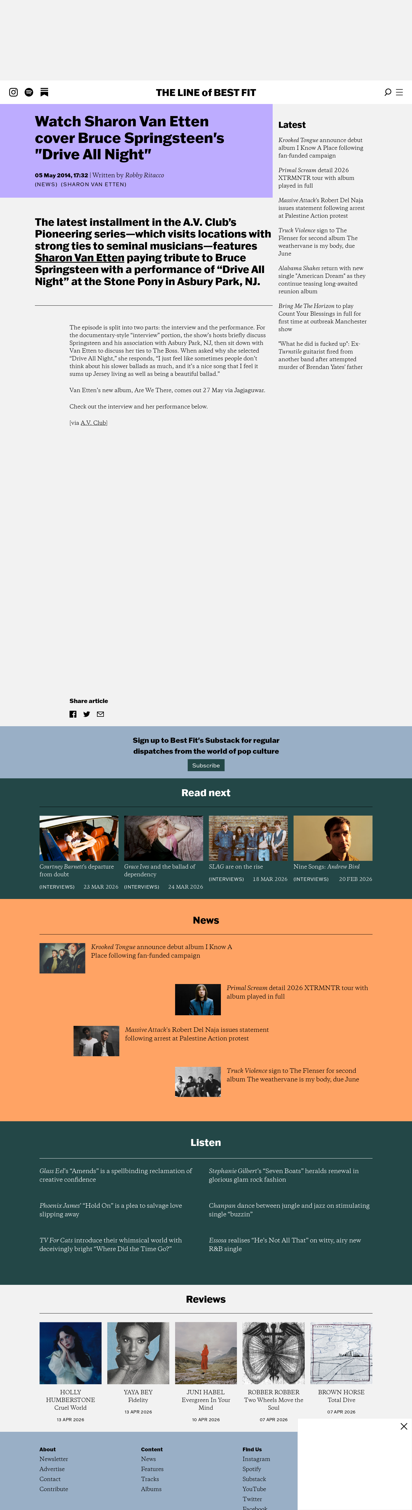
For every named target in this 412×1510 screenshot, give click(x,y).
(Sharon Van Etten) (93, 184)
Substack (254, 1479)
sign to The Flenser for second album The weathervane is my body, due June (318, 242)
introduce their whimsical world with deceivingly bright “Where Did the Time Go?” (110, 1245)
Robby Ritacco (144, 175)
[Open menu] (399, 92)
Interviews (57, 887)
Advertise (52, 1469)
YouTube (254, 1489)
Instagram (256, 1459)
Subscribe (206, 765)
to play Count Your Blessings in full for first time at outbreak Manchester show (322, 318)
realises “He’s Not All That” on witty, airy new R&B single (285, 1245)
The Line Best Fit (206, 92)
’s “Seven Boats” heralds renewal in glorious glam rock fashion (284, 1175)
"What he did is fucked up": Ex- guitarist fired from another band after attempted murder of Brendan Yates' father (320, 355)
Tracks (150, 1479)
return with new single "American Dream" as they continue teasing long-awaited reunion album (322, 280)
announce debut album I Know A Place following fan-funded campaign (320, 148)
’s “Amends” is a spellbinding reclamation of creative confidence (115, 1175)
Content (152, 1449)
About (47, 1449)
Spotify (252, 1469)
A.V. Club (93, 423)
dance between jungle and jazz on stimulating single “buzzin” (289, 1210)
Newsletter (53, 1459)
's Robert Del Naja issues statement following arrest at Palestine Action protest (321, 208)
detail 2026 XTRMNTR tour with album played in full (316, 178)
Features (152, 1469)
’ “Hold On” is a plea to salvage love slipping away (110, 1210)
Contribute (53, 1489)
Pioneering (63, 233)
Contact (50, 1479)
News (46, 184)
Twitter (252, 1499)
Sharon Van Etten (79, 257)
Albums (151, 1489)
